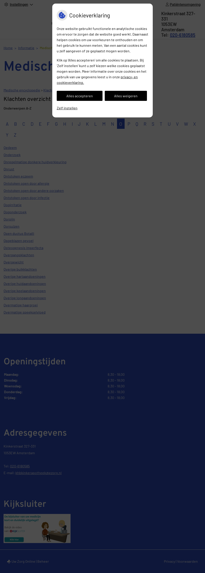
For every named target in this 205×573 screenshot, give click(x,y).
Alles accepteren (79, 96)
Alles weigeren (126, 96)
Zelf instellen (67, 108)
